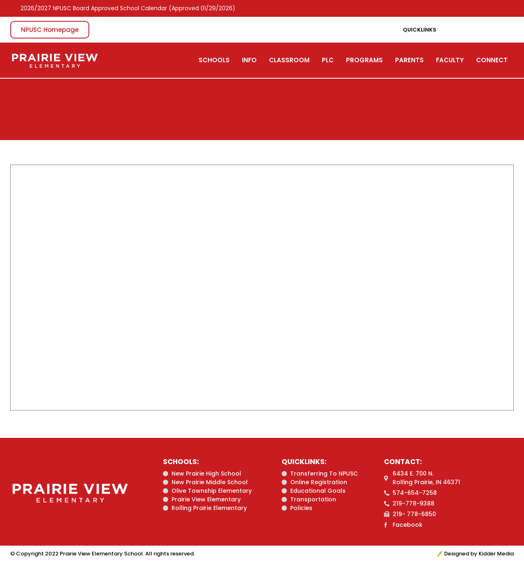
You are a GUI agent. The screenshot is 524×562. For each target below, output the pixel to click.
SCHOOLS (214, 60)
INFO (249, 60)
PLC (328, 60)
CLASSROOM (289, 60)
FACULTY (450, 60)
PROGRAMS (364, 60)
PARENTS (409, 60)
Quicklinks (419, 30)
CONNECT (492, 60)
